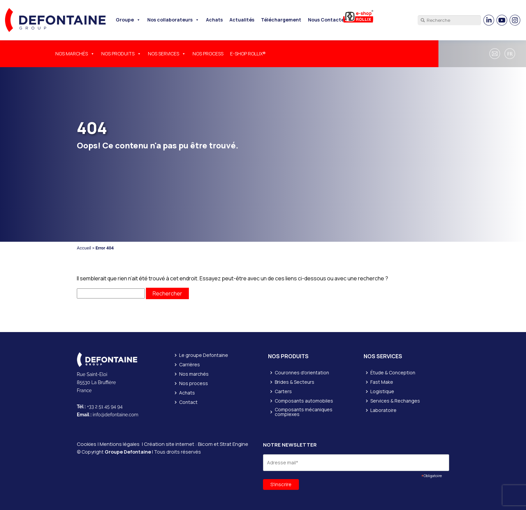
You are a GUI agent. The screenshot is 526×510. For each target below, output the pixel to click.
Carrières (189, 364)
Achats (214, 19)
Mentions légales (120, 444)
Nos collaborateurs (173, 19)
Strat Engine (234, 444)
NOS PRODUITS (121, 53)
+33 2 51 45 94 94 (104, 406)
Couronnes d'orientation (302, 372)
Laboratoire (383, 410)
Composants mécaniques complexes (303, 412)
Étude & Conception (392, 372)
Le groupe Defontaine (203, 355)
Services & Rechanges (395, 401)
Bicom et (209, 444)
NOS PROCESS (208, 53)
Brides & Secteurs (294, 382)
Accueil (84, 247)
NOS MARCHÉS (75, 53)
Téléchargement (281, 19)
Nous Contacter (327, 19)
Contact (188, 402)
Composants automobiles (304, 401)
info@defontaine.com (115, 414)
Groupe (128, 19)
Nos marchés (194, 374)
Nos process (193, 383)
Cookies (86, 444)
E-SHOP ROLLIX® (248, 53)
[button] (511, 54)
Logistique (382, 391)
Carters (283, 391)
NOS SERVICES (167, 53)
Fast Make (381, 382)
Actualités (241, 19)
